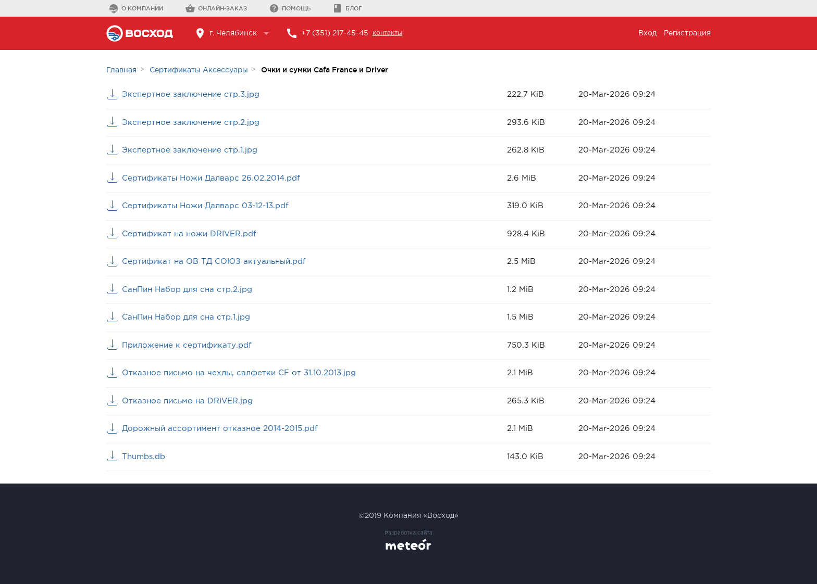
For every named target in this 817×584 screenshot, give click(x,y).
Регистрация (687, 33)
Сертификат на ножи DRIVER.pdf (189, 234)
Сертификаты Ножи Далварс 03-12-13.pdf (205, 205)
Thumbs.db (143, 456)
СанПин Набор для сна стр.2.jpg (187, 289)
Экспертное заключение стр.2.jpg (190, 122)
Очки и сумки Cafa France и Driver (324, 70)
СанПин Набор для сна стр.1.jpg (186, 317)
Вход (647, 33)
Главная (121, 70)
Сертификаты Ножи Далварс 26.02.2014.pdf (211, 178)
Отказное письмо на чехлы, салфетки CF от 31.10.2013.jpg (239, 373)
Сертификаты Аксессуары (199, 70)
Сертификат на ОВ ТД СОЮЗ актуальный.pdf (214, 261)
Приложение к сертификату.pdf (187, 345)
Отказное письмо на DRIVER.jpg (187, 401)
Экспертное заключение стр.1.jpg (189, 150)
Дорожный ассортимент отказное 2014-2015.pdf (220, 428)
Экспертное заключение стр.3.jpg (190, 94)
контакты (387, 33)
